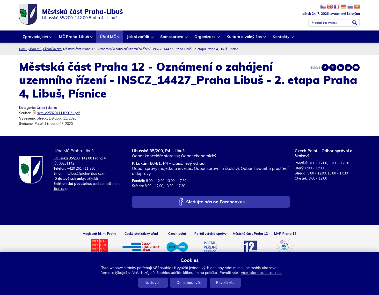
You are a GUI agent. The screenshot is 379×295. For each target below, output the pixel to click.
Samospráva (172, 38)
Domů (23, 49)
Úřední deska (52, 49)
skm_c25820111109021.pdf (58, 113)
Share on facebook (325, 67)
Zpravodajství (35, 38)
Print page (356, 67)
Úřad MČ (108, 38)
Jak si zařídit (138, 38)
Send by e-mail (348, 67)
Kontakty (281, 38)
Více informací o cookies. (261, 272)
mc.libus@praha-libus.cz (84, 173)
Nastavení (153, 282)
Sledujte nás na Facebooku (215, 202)
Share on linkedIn (340, 67)
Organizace (205, 38)
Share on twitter (332, 67)
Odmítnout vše (188, 282)
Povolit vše (225, 282)
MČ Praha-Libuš (74, 38)
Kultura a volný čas (244, 38)
